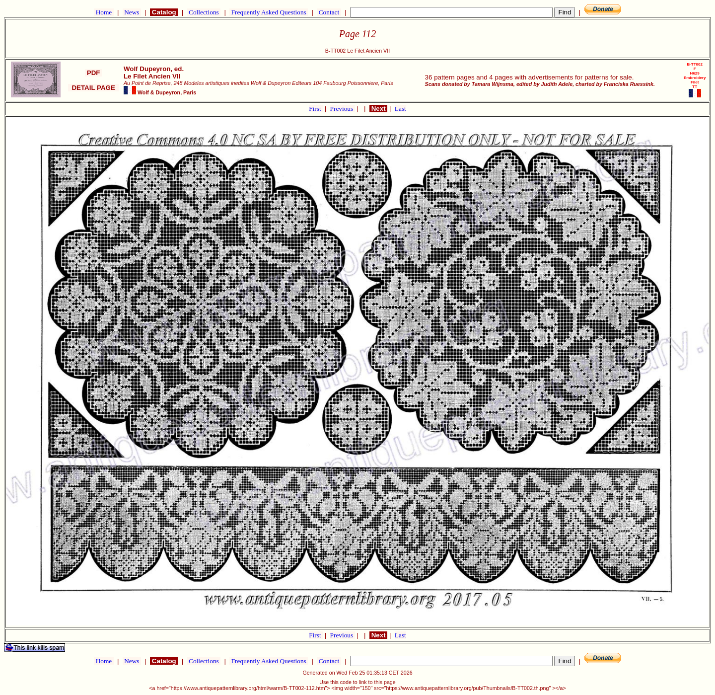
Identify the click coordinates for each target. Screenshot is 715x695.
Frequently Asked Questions (268, 12)
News (132, 12)
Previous (342, 108)
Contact (329, 12)
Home (103, 12)
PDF (93, 73)
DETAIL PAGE (93, 87)
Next (378, 108)
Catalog (164, 12)
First (316, 108)
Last (400, 108)
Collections (203, 12)
